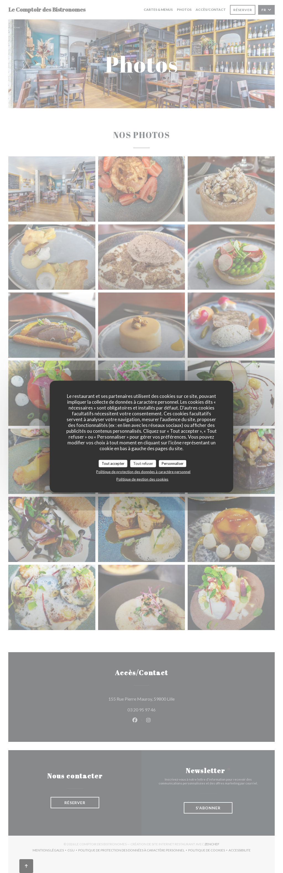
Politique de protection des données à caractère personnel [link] (143, 472)
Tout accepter (113, 463)
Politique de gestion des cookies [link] (142, 479)
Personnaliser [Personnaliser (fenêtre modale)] (173, 463)
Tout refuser (143, 463)
